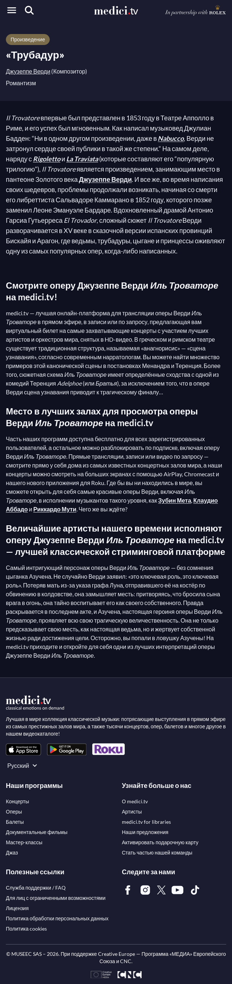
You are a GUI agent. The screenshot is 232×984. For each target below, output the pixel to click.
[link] (23, 749)
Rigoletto (46, 159)
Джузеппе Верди (28, 71)
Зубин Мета (174, 500)
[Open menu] (12, 10)
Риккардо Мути (54, 509)
